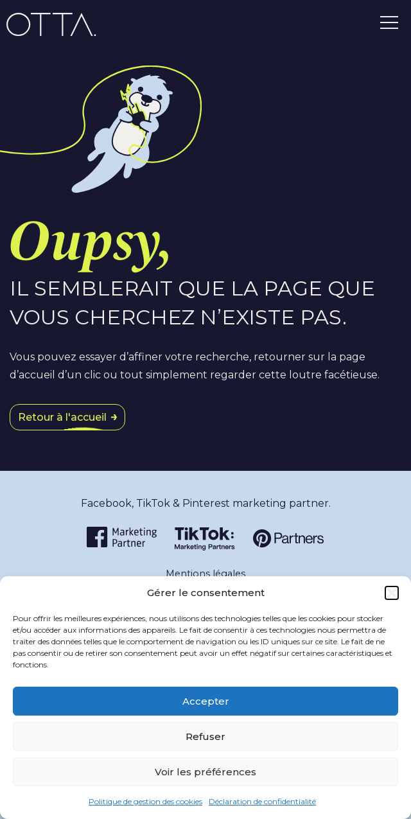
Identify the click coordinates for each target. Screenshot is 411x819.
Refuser (205, 736)
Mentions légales (205, 573)
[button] (391, 592)
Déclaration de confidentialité (262, 801)
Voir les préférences (205, 772)
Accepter (205, 701)
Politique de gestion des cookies (145, 801)
